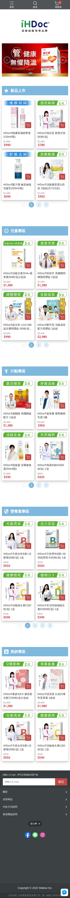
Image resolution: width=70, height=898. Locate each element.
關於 (5, 791)
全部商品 (8, 799)
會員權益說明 (10, 814)
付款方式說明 (10, 806)
